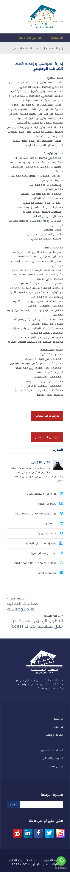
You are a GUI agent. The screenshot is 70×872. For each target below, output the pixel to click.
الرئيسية (58, 718)
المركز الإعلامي (54, 734)
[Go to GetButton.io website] (61, 868)
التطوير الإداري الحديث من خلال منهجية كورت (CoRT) (36, 623)
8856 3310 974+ (47, 563)
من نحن (58, 726)
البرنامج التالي (17, 598)
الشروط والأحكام (53, 758)
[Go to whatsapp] (61, 861)
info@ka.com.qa (47, 573)
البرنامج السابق (52, 615)
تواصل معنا (56, 766)
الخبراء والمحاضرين (52, 750)
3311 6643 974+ (24, 563)
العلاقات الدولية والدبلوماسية (23, 606)
